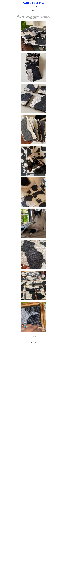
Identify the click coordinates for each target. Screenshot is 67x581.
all (29, 6)
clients (33, 6)
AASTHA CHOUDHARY (33, 3)
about (37, 6)
